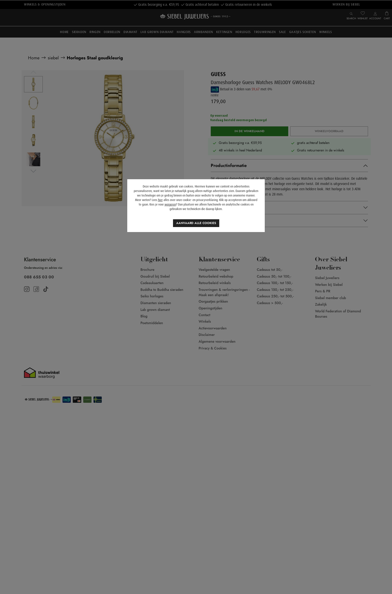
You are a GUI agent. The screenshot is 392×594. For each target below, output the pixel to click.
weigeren (170, 204)
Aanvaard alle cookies (196, 223)
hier (160, 200)
